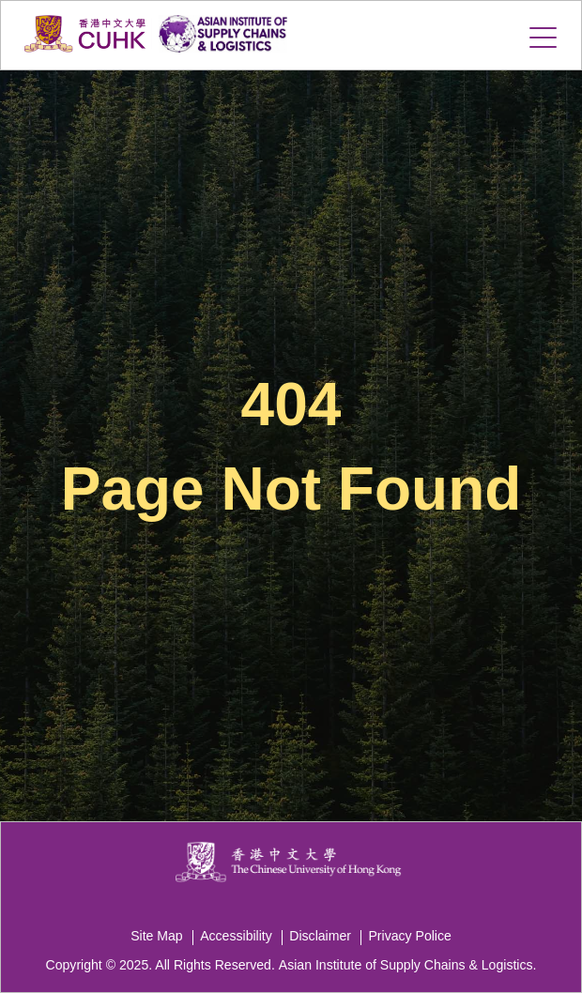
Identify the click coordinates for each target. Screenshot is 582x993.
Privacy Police (409, 935)
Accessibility (236, 935)
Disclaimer (320, 935)
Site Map (156, 935)
